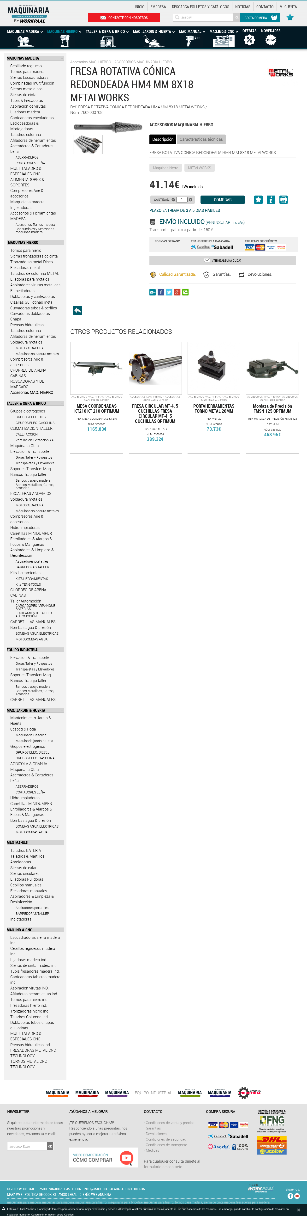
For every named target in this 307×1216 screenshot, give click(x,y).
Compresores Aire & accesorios (26, 193)
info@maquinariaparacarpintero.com (115, 1188)
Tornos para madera (27, 71)
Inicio (140, 6)
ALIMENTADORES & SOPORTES (27, 182)
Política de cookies (40, 1194)
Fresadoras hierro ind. (28, 1005)
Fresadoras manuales (28, 890)
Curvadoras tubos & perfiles (33, 308)
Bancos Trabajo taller (28, 474)
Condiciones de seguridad (166, 1139)
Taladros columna (25, 134)
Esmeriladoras (22, 290)
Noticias (242, 6)
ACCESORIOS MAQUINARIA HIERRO (143, 61)
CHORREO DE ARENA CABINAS (28, 373)
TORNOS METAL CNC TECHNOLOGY (28, 1064)
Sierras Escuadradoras (29, 77)
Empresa (158, 6)
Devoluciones (156, 1133)
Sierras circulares (24, 873)
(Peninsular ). (202, 222)
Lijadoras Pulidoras (26, 879)
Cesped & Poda (23, 729)
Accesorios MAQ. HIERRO (31, 392)
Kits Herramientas (25, 572)
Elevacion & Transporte (29, 451)
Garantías (153, 1128)
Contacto (265, 6)
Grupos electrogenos (27, 411)
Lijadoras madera (25, 112)
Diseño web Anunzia (95, 1194)
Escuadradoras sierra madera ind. (35, 940)
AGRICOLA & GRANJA (28, 763)
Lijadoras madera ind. (28, 959)
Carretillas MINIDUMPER (31, 533)
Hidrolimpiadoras (25, 527)
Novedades (271, 30)
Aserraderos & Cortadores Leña (31, 148)
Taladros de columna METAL (34, 273)
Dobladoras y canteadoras (32, 296)
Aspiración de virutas (28, 106)
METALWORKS (199, 167)
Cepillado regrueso (26, 65)
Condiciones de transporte (166, 1144)
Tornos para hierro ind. (29, 999)
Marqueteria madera (27, 201)
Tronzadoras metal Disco (31, 261)
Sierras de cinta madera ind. (34, 965)
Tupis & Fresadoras (26, 100)
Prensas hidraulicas (27, 324)
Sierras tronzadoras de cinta (34, 256)
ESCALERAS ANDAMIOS (31, 493)
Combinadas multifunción (32, 83)
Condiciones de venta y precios (170, 1122)
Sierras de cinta (23, 94)
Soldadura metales (26, 342)
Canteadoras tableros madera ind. (35, 979)
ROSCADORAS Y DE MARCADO (27, 384)
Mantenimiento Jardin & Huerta (30, 720)
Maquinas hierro (165, 167)
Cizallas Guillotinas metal (31, 302)
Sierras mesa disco (26, 89)
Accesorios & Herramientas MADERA (33, 215)
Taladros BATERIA (25, 850)
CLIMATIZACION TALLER (31, 428)
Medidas (152, 1150)
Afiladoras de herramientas (33, 140)
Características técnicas (201, 139)
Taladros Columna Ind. (29, 1016)
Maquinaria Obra (24, 445)
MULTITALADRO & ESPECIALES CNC (25, 171)
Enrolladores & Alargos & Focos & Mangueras (31, 541)
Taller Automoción (25, 601)
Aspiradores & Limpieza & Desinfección (32, 552)
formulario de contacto (163, 1166)
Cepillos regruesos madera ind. (32, 951)
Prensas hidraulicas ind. (30, 1044)
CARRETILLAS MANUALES (33, 621)
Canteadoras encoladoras (32, 117)
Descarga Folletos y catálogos (200, 6)
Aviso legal (68, 1194)
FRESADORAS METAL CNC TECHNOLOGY (33, 1053)
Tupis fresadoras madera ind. (35, 971)
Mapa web (14, 1194)
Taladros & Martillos (27, 856)
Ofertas (249, 30)
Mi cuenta (288, 6)
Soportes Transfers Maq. (31, 468)
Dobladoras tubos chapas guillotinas (32, 1025)
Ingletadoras (20, 207)
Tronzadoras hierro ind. (29, 1011)
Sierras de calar (23, 867)
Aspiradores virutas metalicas (35, 285)
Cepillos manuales (25, 885)
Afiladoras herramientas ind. (34, 993)
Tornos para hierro (25, 250)
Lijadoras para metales (29, 279)
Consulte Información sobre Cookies (52, 1214)
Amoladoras (20, 862)
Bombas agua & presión (30, 627)
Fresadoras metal (25, 267)
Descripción (162, 139)
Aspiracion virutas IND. (29, 988)
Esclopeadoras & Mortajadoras (24, 126)
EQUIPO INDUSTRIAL (153, 1092)
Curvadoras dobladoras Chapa (30, 316)
